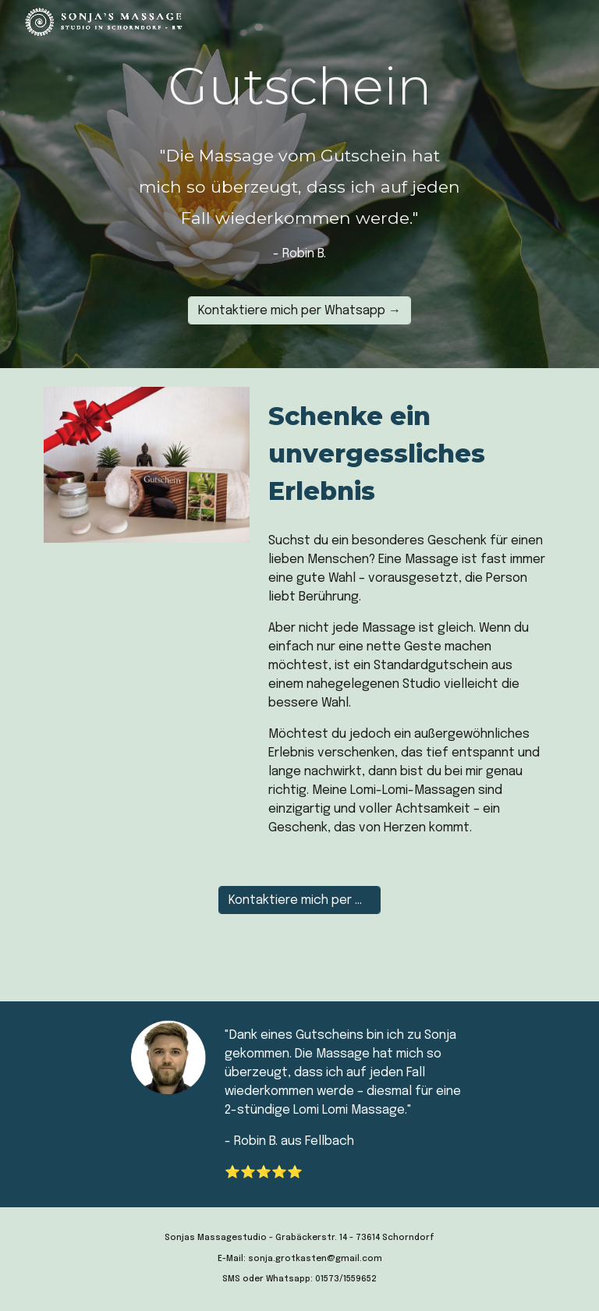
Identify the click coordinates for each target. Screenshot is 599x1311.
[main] (299, 86)
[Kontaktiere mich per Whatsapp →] (299, 310)
